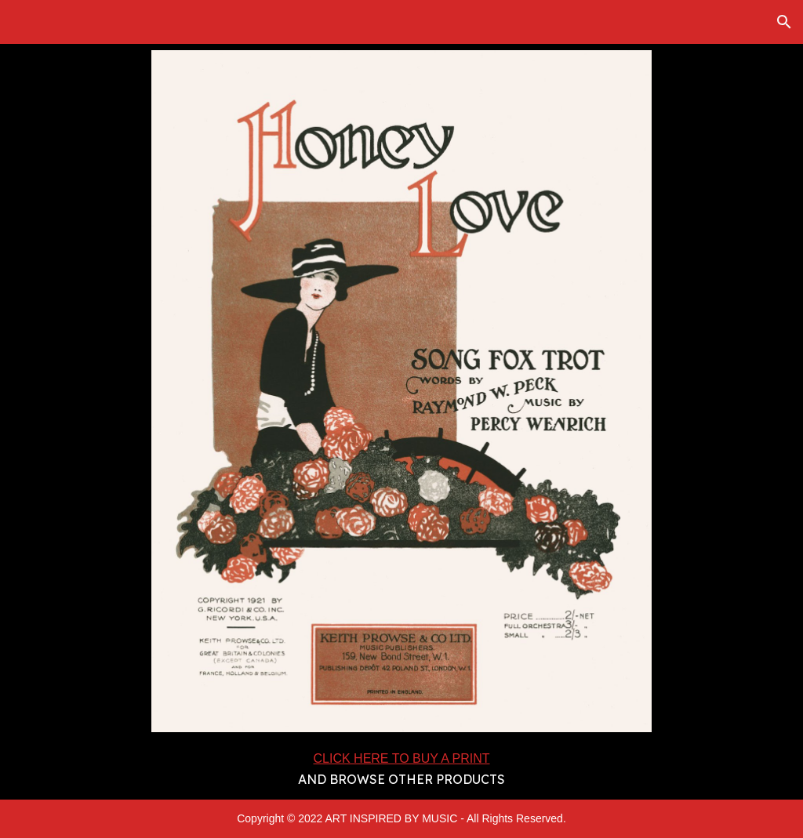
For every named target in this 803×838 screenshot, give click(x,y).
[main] (401, 769)
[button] (784, 22)
